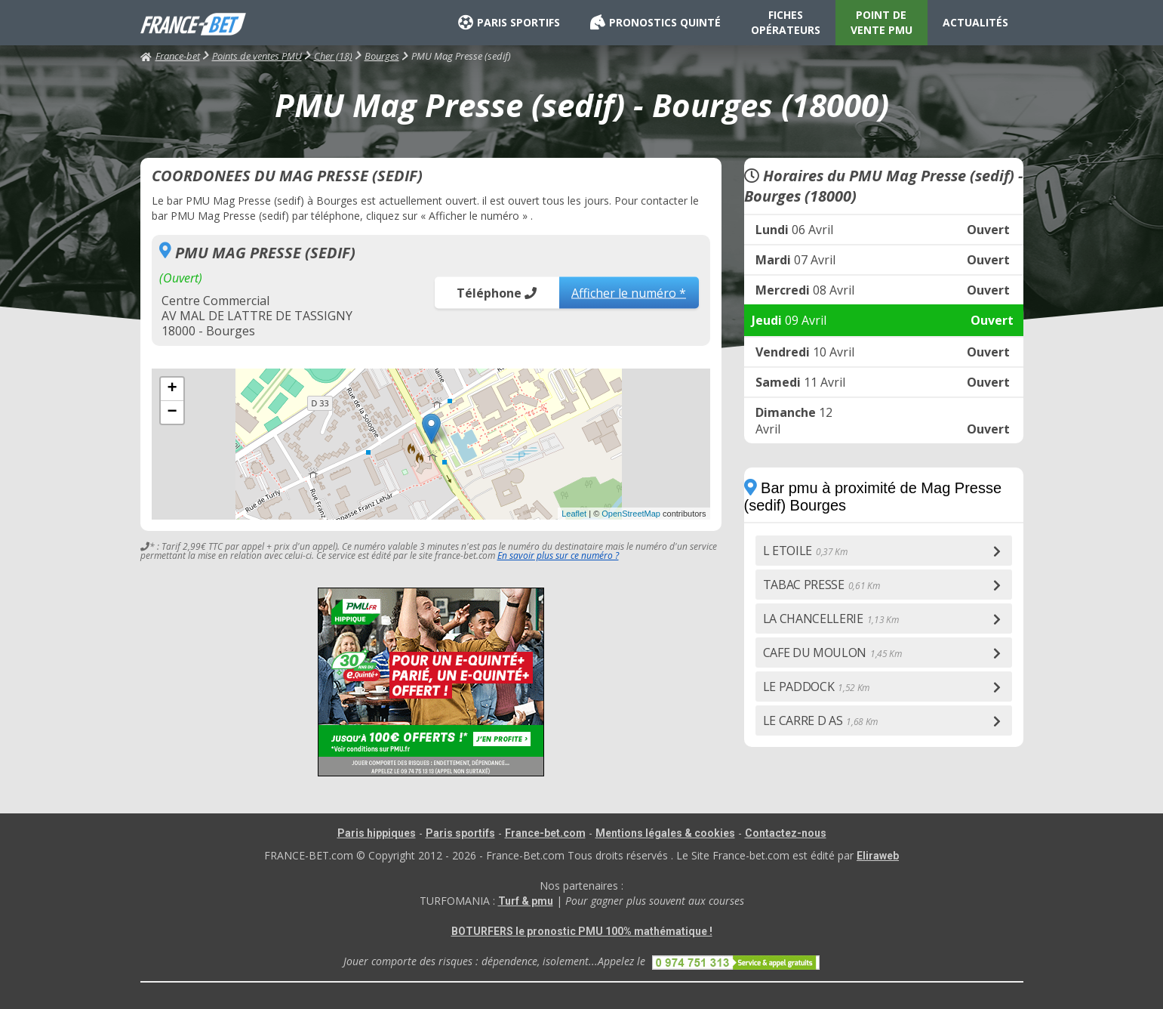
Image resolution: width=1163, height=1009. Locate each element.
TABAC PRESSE (821, 584)
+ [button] (172, 389)
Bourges (382, 56)
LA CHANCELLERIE (831, 618)
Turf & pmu (525, 901)
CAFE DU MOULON (832, 652)
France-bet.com (545, 833)
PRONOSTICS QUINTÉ (655, 22)
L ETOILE (805, 550)
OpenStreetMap (630, 513)
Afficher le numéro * (628, 292)
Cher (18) (333, 56)
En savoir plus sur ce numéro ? (558, 555)
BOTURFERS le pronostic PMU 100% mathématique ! (581, 931)
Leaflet (574, 513)
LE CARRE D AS (820, 720)
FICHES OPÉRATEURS (785, 22)
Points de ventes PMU (257, 56)
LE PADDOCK (816, 686)
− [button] (172, 412)
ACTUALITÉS (975, 22)
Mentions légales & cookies (665, 833)
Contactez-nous (785, 833)
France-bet (170, 56)
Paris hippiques (376, 833)
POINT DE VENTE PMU (881, 22)
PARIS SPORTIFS (509, 22)
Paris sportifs (460, 833)
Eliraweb (878, 856)
